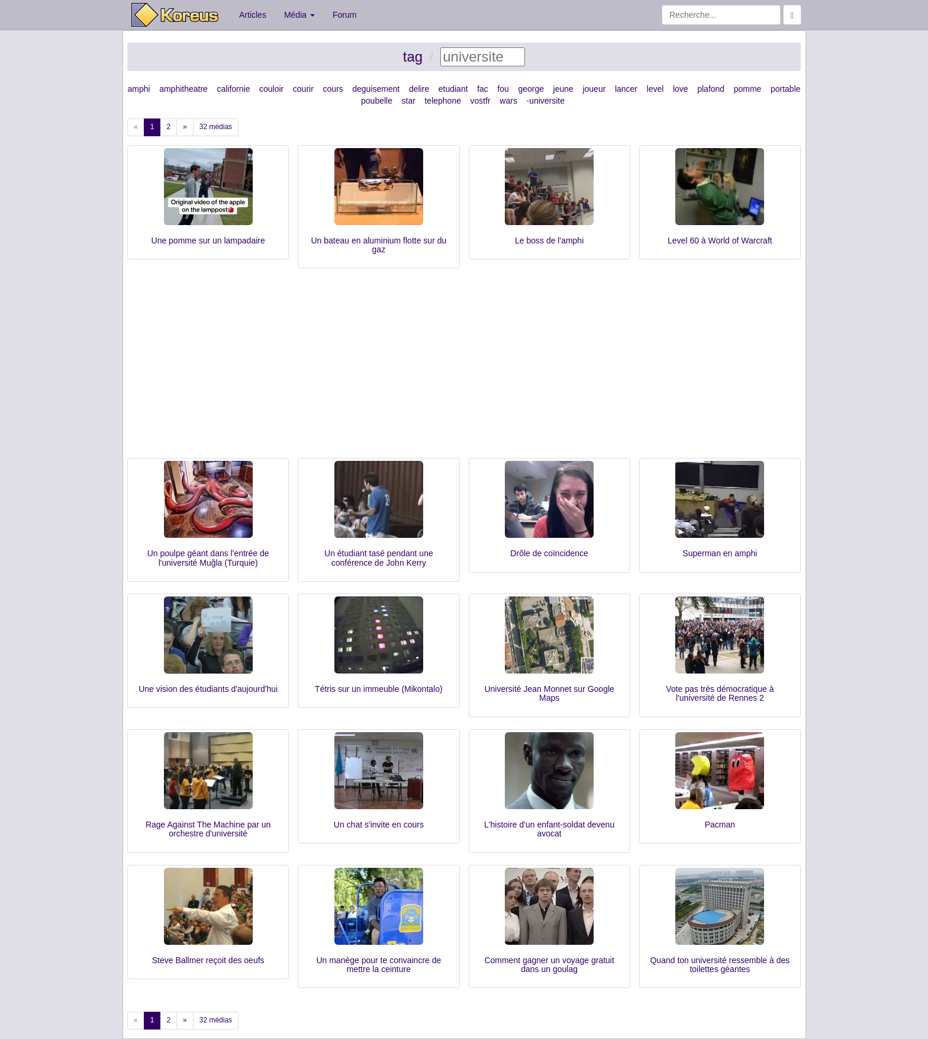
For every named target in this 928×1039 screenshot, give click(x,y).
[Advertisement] (464, 369)
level (655, 89)
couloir (271, 89)
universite (547, 100)
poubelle (376, 100)
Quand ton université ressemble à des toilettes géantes (720, 964)
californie (233, 89)
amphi (138, 89)
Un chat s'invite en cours (379, 824)
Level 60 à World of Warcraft (720, 240)
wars (508, 100)
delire (419, 89)
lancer (626, 89)
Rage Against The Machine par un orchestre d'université (208, 829)
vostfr (481, 100)
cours (333, 89)
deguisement (375, 89)
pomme (748, 89)
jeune (563, 89)
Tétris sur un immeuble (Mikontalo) (379, 689)
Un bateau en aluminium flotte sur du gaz (378, 245)
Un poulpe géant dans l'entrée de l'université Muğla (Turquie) (208, 558)
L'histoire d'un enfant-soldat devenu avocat (549, 829)
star (408, 100)
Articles (252, 15)
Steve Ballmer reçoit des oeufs (208, 960)
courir (303, 89)
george (531, 89)
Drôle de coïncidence (549, 553)
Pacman (720, 824)
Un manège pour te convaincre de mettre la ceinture (378, 964)
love (680, 89)
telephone (442, 100)
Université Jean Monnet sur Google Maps (549, 693)
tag (413, 57)
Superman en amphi (719, 553)
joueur (593, 89)
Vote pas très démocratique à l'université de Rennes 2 (720, 693)
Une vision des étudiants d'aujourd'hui (208, 689)
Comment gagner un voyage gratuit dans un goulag (549, 964)
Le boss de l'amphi (549, 240)
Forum (344, 15)
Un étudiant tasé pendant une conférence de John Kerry (378, 558)
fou (502, 89)
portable (786, 89)
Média (299, 15)
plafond (710, 89)
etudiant (453, 89)
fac (482, 89)
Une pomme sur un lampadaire (208, 240)
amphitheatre (183, 89)
